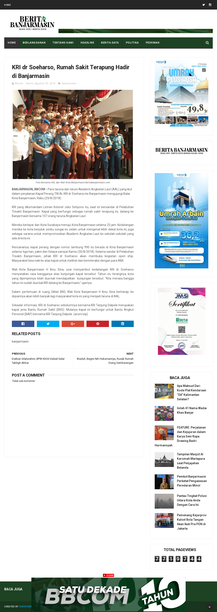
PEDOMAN (153, 42)
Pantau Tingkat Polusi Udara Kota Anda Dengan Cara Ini (192, 500)
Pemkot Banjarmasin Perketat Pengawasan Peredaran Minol (192, 481)
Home (7, 5)
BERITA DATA (110, 42)
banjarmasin (69, 83)
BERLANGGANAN (34, 42)
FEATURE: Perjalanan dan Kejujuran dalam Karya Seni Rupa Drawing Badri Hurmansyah (180, 436)
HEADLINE (87, 42)
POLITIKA (132, 42)
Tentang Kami (63, 42)
